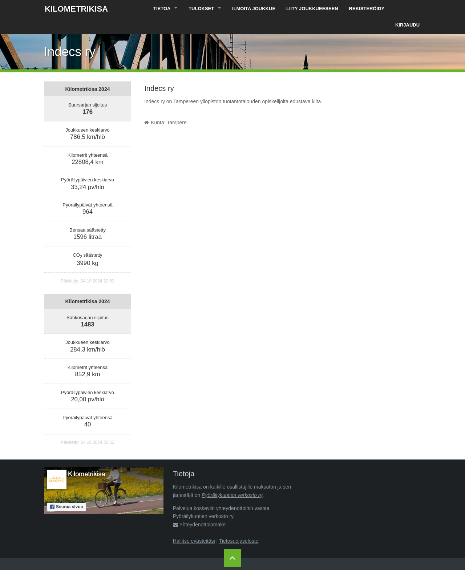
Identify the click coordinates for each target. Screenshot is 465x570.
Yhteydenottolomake (202, 508)
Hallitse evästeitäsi (194, 525)
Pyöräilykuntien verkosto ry (232, 479)
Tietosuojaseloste (238, 525)
